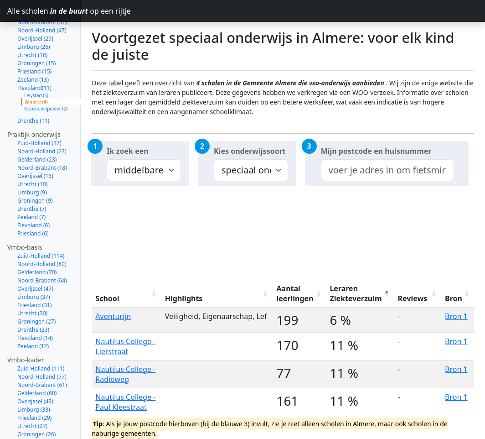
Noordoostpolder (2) (45, 76)
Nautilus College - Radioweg (125, 374)
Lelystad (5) (36, 63)
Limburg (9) (32, 160)
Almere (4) (36, 69)
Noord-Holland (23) (42, 119)
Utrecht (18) (32, 22)
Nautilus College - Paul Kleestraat (125, 402)
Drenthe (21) (33, 410)
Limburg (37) (33, 264)
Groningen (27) (36, 289)
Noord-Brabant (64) (42, 248)
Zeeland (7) (31, 184)
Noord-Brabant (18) (42, 135)
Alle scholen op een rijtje (44, 11)
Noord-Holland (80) (42, 231)
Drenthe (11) (33, 88)
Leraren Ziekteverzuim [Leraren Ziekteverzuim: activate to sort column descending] (356, 293)
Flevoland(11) (34, 55)
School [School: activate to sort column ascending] (107, 298)
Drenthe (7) (31, 176)
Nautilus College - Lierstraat (125, 346)
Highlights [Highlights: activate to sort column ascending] (184, 298)
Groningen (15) (36, 31)
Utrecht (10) (32, 152)
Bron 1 (456, 316)
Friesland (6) (33, 201)
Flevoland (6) (33, 193)
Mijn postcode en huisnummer (376, 151)
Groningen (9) (34, 168)
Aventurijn (113, 316)
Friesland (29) (34, 385)
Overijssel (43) (35, 369)
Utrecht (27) (32, 393)
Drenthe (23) (33, 297)
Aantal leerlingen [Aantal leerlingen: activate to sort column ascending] (295, 293)
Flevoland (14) (35, 305)
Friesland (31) (34, 273)
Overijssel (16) (35, 143)
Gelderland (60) (37, 361)
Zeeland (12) (33, 314)
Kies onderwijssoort (250, 151)
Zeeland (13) (33, 47)
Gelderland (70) (37, 240)
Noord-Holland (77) (42, 344)
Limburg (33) (33, 377)
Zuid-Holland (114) (40, 223)
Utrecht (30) (32, 281)
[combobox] (387, 170)
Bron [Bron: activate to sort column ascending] (453, 298)
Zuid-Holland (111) (40, 336)
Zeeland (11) (33, 426)
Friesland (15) (34, 39)
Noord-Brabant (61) (42, 352)
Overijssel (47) (35, 256)
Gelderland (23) (37, 127)
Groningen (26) (36, 402)
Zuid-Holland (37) (39, 111)
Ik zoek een (127, 151)
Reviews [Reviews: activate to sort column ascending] (413, 298)
